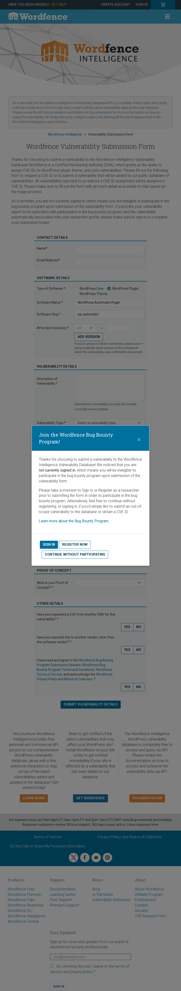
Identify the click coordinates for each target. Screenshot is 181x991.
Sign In (49, 545)
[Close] (139, 438)
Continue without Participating (75, 555)
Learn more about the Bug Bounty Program (73, 521)
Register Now (74, 545)
